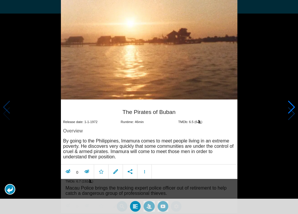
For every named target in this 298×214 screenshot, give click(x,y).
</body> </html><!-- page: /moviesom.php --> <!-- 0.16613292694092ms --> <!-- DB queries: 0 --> (149, 107)
